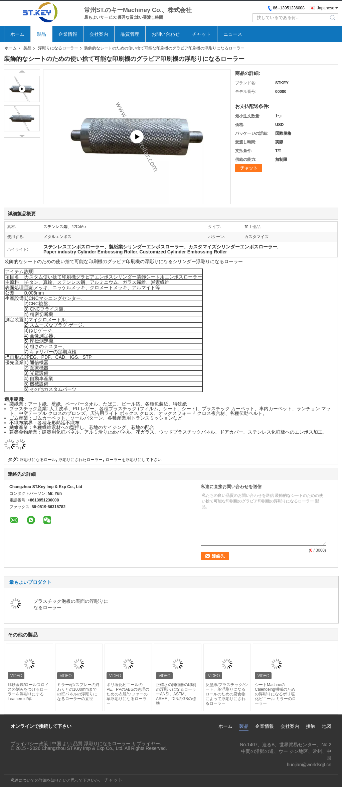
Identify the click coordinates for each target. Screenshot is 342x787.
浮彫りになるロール (38, 459)
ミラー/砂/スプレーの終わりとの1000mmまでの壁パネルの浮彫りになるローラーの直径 (78, 691)
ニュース (232, 34)
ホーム (17, 34)
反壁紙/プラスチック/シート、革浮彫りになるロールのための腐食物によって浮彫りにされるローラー (226, 694)
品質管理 (130, 34)
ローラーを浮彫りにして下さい (134, 459)
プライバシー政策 (29, 743)
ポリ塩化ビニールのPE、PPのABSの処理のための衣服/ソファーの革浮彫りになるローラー (128, 694)
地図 (326, 726)
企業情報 (67, 34)
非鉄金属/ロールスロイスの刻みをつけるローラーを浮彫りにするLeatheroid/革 (28, 691)
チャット (201, 34)
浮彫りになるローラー (58, 48)
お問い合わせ (166, 34)
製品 (41, 34)
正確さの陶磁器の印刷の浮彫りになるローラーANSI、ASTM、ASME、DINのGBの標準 (176, 694)
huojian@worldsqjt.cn (309, 764)
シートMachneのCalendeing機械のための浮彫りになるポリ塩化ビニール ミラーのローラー (275, 694)
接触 (310, 726)
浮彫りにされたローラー (80, 459)
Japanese (325, 8)
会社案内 (99, 34)
